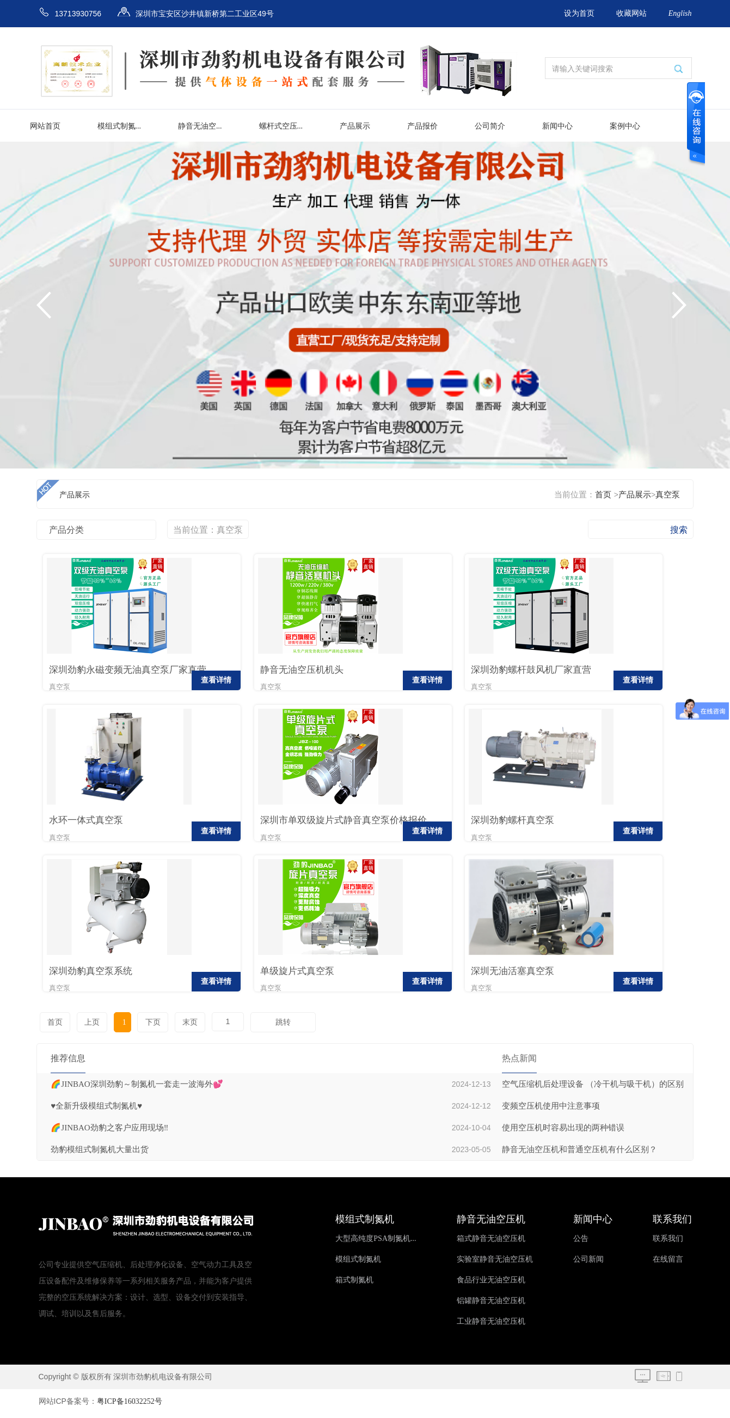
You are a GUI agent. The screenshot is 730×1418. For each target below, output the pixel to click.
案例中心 (625, 126)
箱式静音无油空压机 (491, 1243)
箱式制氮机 (354, 1284)
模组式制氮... (119, 126)
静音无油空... (200, 126)
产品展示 (355, 126)
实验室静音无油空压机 (495, 1263)
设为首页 (579, 13)
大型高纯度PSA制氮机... (375, 1243)
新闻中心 (557, 126)
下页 (146, 1027)
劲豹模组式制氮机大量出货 (100, 1153)
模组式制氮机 (358, 1263)
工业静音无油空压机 (491, 1326)
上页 (90, 1027)
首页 (603, 494)
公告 (580, 1243)
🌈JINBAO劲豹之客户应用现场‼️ (109, 1132)
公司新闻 (588, 1263)
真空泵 (667, 494)
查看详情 (170, 682)
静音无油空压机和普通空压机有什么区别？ (579, 1153)
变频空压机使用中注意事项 (551, 1110)
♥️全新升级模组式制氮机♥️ (96, 1110)
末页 (182, 1027)
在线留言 (668, 1263)
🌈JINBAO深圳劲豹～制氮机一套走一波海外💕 (137, 1088)
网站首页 (45, 126)
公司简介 (490, 126)
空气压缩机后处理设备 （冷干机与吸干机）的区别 (593, 1088)
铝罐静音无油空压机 (491, 1305)
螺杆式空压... (281, 126)
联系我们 (668, 1243)
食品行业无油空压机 (491, 1284)
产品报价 (422, 126)
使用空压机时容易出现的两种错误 (563, 1132)
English (680, 13)
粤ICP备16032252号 (129, 1406)
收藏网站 (631, 13)
